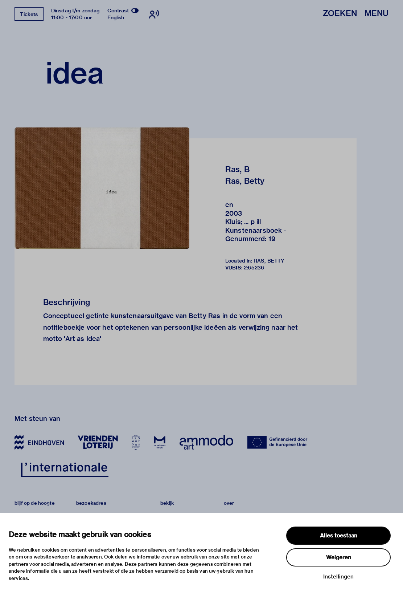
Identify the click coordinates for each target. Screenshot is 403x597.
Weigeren (338, 557)
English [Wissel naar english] (115, 17)
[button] (102, 187)
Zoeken (340, 13)
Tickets (29, 14)
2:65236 (254, 267)
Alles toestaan (338, 535)
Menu (376, 13)
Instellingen (338, 576)
